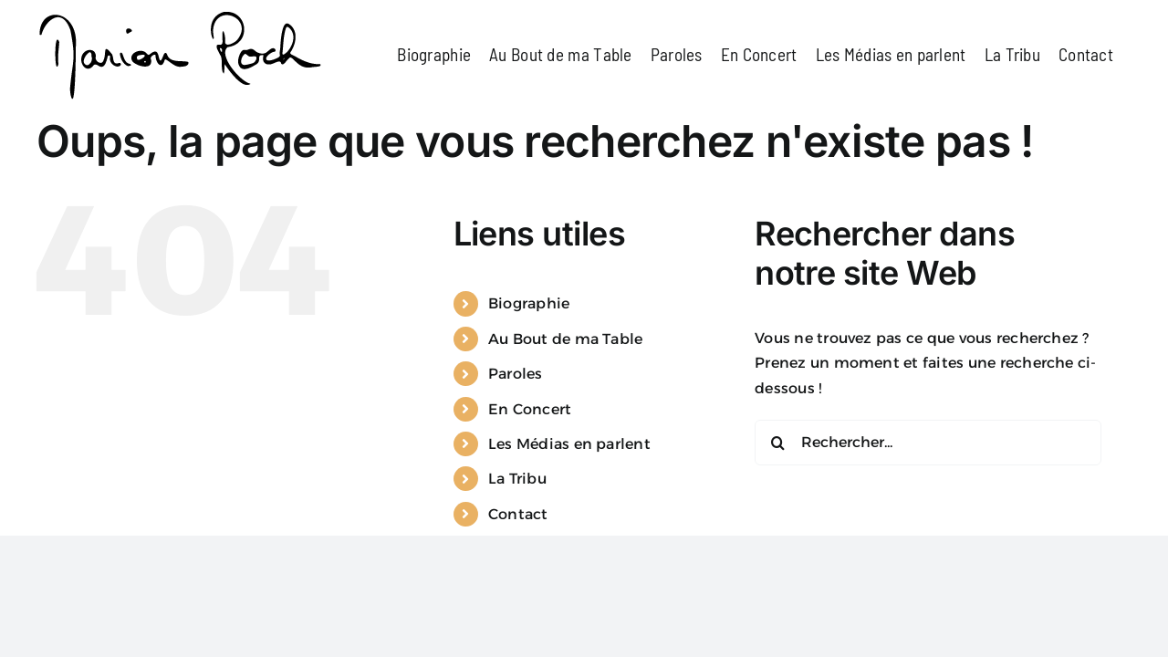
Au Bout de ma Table (565, 429)
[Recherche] (777, 533)
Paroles (515, 464)
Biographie (528, 393)
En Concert (529, 499)
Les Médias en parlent (569, 534)
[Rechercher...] (928, 533)
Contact (518, 604)
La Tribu (517, 569)
